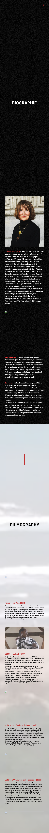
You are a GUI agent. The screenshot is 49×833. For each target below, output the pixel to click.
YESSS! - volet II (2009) (15, 654)
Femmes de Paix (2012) (15, 603)
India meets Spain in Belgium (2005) (21, 725)
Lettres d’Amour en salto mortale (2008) (23, 780)
